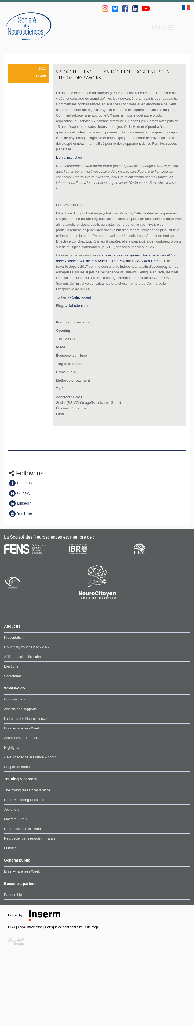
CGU (12, 927)
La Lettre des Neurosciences (26, 719)
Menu (163, 27)
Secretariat (12, 676)
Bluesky (19, 493)
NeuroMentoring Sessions (24, 800)
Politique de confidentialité (64, 927)
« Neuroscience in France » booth (30, 757)
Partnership (13, 895)
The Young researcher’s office (27, 790)
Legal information (30, 927)
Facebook (21, 483)
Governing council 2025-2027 (27, 647)
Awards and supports (20, 709)
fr (186, 7)
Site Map (91, 927)
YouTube (20, 513)
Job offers (11, 809)
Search (182, 27)
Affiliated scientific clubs (22, 657)
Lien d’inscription (69, 157)
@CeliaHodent (79, 297)
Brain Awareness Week (22, 728)
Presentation (14, 637)
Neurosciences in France (23, 829)
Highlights (11, 748)
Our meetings (14, 699)
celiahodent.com (77, 306)
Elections (11, 666)
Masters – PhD (15, 819)
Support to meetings (19, 767)
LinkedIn (20, 503)
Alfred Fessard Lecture (21, 738)
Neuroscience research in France (29, 838)
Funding (10, 848)
